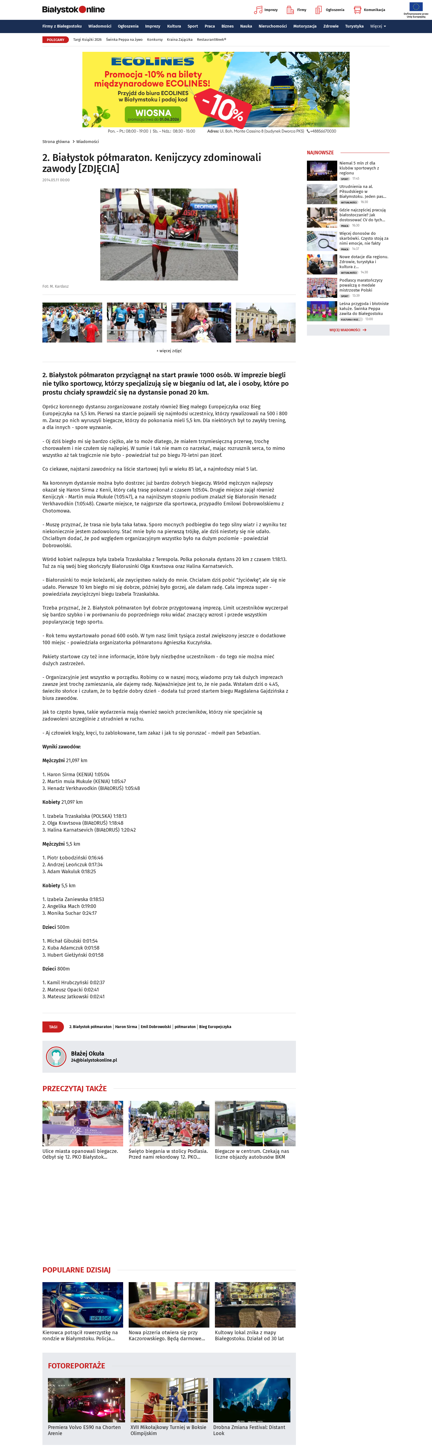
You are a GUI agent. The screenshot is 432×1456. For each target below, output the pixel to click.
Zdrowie (331, 26)
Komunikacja (369, 10)
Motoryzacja (305, 26)
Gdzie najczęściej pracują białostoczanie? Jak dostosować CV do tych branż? (362, 214)
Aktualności (349, 202)
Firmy (296, 10)
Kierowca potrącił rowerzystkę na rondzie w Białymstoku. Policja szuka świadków (80, 1336)
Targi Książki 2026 (87, 39)
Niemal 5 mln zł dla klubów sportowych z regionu (359, 168)
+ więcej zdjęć (169, 350)
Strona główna (56, 141)
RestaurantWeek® (211, 39)
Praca (210, 26)
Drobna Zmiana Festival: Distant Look (249, 1430)
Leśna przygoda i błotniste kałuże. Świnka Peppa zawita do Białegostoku (364, 308)
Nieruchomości (273, 26)
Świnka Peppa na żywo (124, 39)
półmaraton (185, 1027)
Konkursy (155, 39)
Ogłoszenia (329, 10)
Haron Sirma (126, 1027)
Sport (193, 26)
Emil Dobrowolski (156, 1027)
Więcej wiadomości (345, 330)
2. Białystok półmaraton (90, 1027)
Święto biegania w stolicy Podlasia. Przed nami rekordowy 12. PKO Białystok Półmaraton (168, 1154)
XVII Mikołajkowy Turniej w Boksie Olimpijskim (168, 1430)
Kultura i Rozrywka (352, 319)
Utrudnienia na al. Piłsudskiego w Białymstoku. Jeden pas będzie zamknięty (361, 191)
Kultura (174, 26)
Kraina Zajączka (180, 39)
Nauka (246, 26)
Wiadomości (99, 26)
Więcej (378, 26)
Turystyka (354, 26)
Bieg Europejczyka (215, 1027)
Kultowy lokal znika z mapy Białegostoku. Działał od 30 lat (249, 1336)
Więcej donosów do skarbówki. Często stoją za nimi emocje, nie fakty (363, 238)
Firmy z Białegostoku (62, 26)
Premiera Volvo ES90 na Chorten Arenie (84, 1430)
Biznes (228, 26)
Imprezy (266, 10)
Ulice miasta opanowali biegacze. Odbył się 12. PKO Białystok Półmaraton (80, 1154)
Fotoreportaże (76, 1365)
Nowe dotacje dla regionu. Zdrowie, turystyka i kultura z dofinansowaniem (363, 261)
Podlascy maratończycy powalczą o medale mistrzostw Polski (360, 285)
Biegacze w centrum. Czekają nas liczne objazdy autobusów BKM (252, 1154)
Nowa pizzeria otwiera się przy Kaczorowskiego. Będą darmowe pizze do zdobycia (165, 1336)
